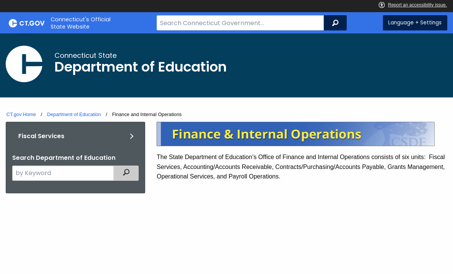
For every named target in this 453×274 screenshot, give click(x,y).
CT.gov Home (21, 114)
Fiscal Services (41, 136)
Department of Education (74, 114)
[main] (226, 140)
